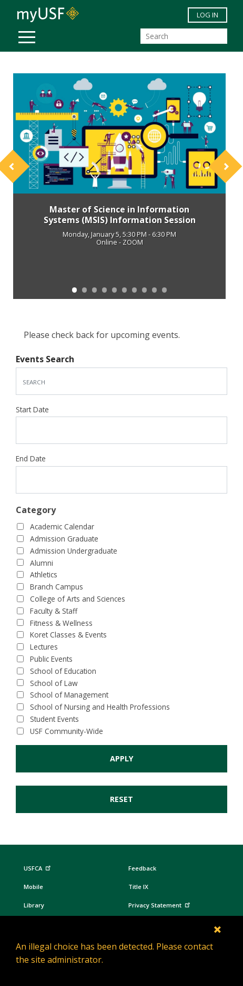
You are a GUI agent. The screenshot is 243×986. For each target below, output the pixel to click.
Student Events (54, 719)
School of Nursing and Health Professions (100, 707)
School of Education (63, 671)
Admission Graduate (64, 539)
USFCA (38, 867)
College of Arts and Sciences (77, 599)
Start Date (32, 409)
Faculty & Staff (53, 611)
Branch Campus (56, 587)
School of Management (69, 695)
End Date (31, 458)
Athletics (43, 574)
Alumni (41, 563)
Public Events (51, 659)
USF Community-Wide (66, 731)
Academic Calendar (62, 526)
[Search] (183, 36)
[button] (29, 174)
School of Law (54, 683)
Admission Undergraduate (73, 551)
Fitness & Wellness (61, 623)
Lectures (44, 647)
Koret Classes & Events (68, 635)
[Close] (218, 929)
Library (34, 905)
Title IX (138, 887)
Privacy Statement (160, 903)
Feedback (142, 868)
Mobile (33, 887)
